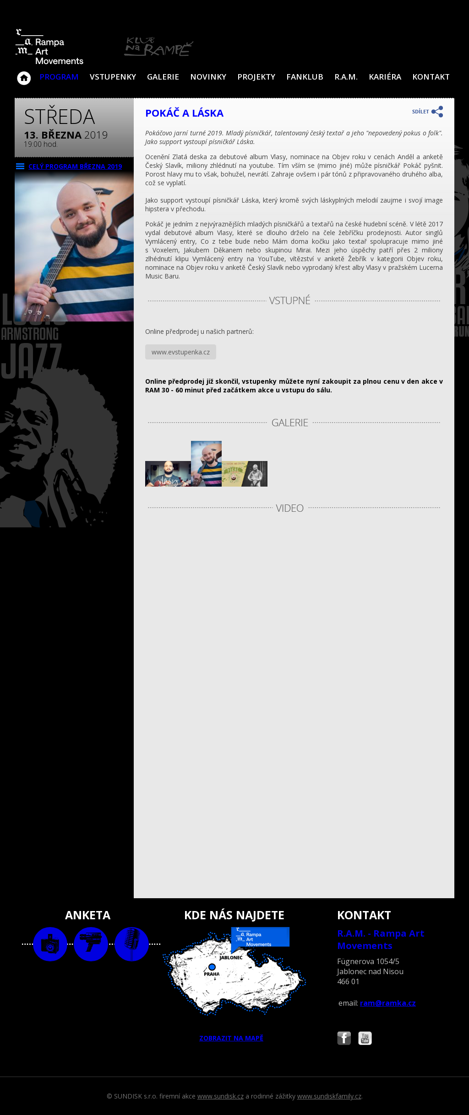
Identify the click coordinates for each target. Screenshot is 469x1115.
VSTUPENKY (113, 76)
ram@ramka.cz (388, 1003)
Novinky (208, 76)
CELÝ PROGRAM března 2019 (75, 166)
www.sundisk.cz (220, 1096)
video (91, 944)
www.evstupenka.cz (181, 352)
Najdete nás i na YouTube (365, 1039)
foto (50, 944)
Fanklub (304, 76)
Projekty (256, 76)
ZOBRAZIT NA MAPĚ (234, 984)
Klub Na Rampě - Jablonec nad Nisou (24, 73)
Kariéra (385, 76)
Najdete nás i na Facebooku (344, 1039)
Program (59, 76)
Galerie (163, 76)
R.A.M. (346, 76)
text (132, 944)
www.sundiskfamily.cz (329, 1096)
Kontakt (431, 76)
